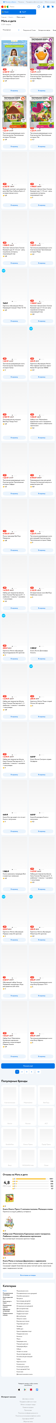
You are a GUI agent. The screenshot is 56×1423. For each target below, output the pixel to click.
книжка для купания (23, 1367)
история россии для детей (25, 1306)
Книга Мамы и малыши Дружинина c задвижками (24, 1261)
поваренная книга (22, 1334)
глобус (19, 1359)
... (35, 1072)
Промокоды (28, 1410)
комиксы (19, 1336)
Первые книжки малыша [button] (8, 1314)
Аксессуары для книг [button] (8, 1298)
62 (38, 1072)
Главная (3, 17)
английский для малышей (24, 1356)
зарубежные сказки (23, 1311)
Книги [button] (5, 1291)
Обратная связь (28, 1421)
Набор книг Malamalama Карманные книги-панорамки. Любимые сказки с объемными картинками (27, 1235)
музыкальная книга (22, 1291)
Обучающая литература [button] (6, 1310)
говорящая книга (22, 1341)
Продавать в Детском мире (28, 1402)
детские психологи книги (25, 1374)
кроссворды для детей (23, 1301)
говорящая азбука (22, 1346)
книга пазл (20, 1372)
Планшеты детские (22, 1344)
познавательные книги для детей (27, 1293)
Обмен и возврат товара (28, 1404)
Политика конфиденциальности (28, 1413)
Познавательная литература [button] (8, 1294)
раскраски (20, 1298)
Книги (11, 17)
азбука (19, 1349)
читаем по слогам (22, 1351)
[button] (22, 12)
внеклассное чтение (23, 1321)
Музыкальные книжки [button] (7, 1306)
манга (18, 1339)
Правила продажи (28, 1407)
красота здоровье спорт (24, 1331)
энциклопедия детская (24, 1354)
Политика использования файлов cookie (28, 1416)
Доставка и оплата (28, 1399)
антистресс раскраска (23, 1303)
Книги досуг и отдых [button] (7, 1302)
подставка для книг (22, 1324)
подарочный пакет (22, 1313)
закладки (19, 1326)
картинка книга (21, 1361)
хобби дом (20, 1329)
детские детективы (22, 1308)
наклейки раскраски (23, 1296)
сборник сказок (22, 1319)
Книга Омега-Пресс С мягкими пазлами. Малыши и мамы (28, 1209)
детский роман (21, 1316)
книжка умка (20, 1364)
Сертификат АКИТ (28, 1419)
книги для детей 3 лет (23, 1369)
